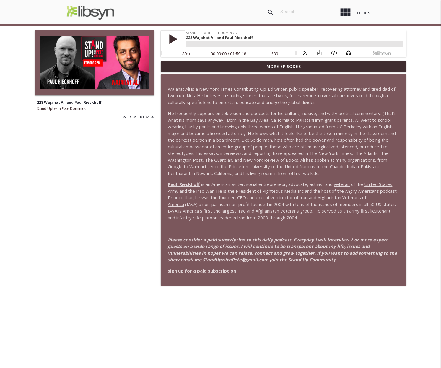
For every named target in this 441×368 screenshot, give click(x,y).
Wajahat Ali (179, 89)
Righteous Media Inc (283, 191)
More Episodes (283, 66)
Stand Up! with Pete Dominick (61, 108)
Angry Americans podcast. (371, 191)
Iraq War (205, 191)
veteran (342, 184)
